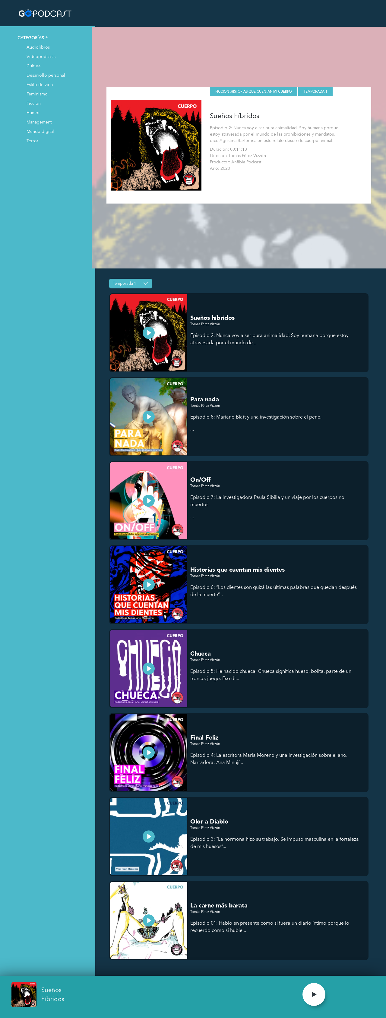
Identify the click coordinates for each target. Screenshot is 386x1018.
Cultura (33, 65)
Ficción (34, 103)
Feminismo (37, 93)
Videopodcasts (41, 56)
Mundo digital (40, 131)
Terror (32, 140)
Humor (33, 112)
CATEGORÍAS (30, 37)
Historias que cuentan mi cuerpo (264, 91)
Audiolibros (38, 46)
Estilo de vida (40, 84)
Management (39, 121)
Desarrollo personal (46, 75)
